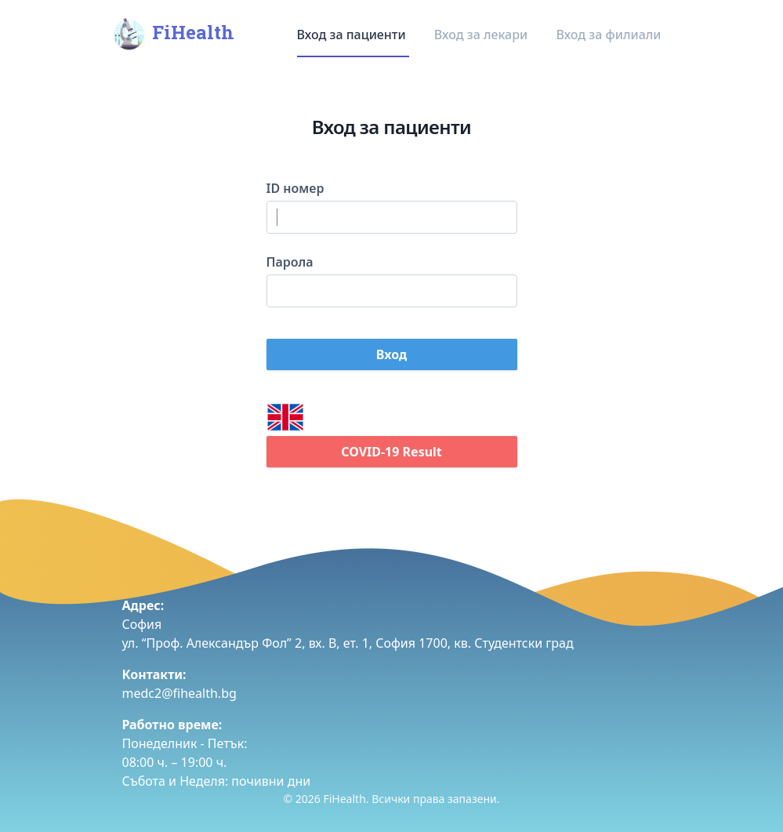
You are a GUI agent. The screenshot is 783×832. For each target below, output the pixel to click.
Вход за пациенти (353, 34)
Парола (290, 262)
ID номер (295, 188)
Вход (391, 354)
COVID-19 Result (391, 451)
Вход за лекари (482, 34)
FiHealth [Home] (172, 34)
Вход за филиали (608, 34)
